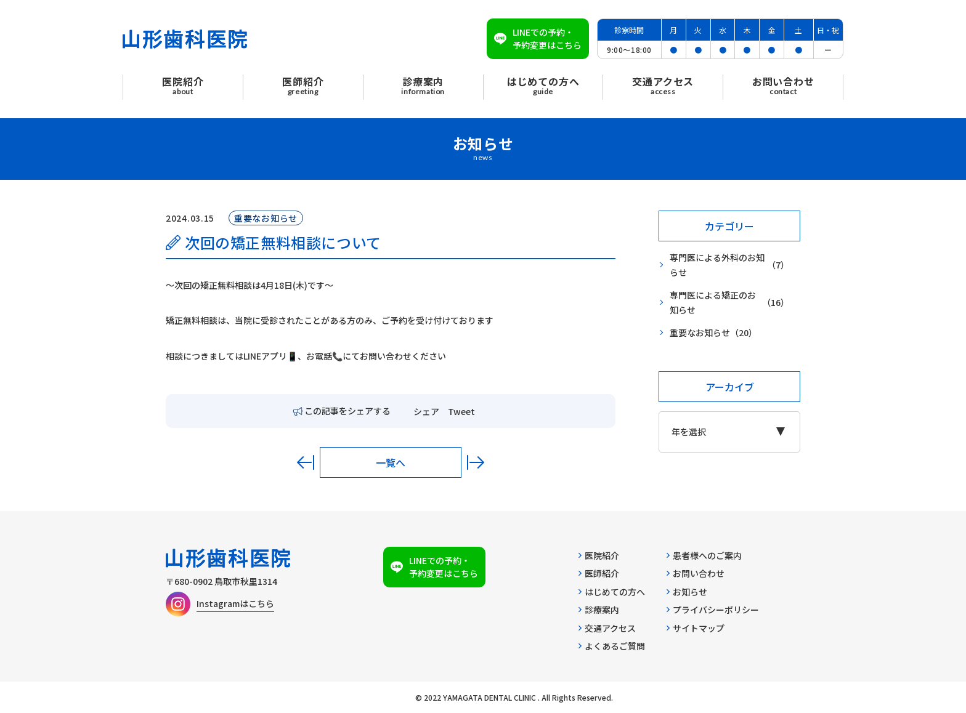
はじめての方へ (611, 592)
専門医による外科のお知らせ (729, 265)
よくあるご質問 (611, 646)
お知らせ (687, 592)
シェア (426, 411)
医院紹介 (598, 555)
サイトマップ (695, 628)
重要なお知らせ (713, 332)
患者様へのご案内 (704, 555)
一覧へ (390, 462)
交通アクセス (607, 628)
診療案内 (598, 609)
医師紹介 (598, 573)
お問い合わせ (695, 573)
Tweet (461, 411)
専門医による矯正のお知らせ (729, 302)
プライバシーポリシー (713, 609)
